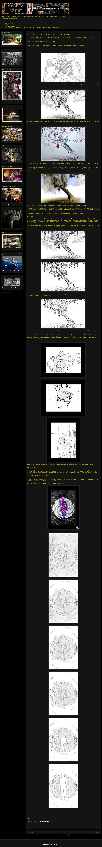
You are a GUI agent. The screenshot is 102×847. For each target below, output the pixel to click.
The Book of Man (50, 334)
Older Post (97, 832)
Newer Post (30, 832)
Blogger (59, 844)
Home (63, 832)
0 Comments (35, 821)
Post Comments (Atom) (66, 835)
